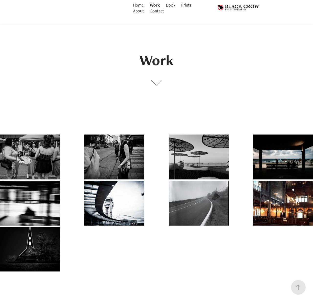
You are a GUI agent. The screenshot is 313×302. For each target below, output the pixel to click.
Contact (157, 11)
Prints (186, 5)
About (138, 11)
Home (138, 5)
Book (170, 5)
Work (155, 5)
